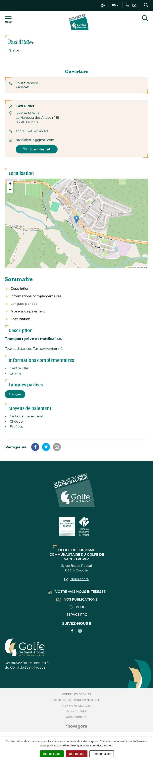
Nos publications (77, 599)
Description (20, 289)
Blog (77, 607)
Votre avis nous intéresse (77, 592)
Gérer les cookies (76, 694)
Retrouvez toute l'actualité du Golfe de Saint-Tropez (26, 653)
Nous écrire (76, 579)
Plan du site (76, 711)
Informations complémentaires (36, 296)
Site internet (36, 149)
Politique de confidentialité (76, 700)
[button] (76, 219)
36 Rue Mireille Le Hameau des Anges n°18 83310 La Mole (37, 117)
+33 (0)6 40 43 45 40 (32, 131)
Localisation (20, 319)
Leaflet (131, 267)
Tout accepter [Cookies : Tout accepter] (52, 753)
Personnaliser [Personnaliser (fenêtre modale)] (101, 753)
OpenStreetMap (142, 267)
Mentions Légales (76, 705)
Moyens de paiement (28, 311)
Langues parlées (24, 304)
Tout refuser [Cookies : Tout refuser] (76, 753)
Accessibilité (76, 716)
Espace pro (77, 615)
